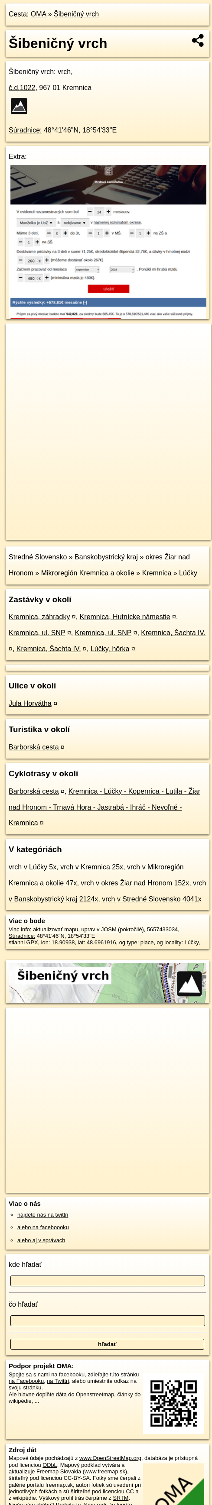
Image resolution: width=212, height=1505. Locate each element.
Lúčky (188, 573)
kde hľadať (25, 1264)
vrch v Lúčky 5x (32, 867)
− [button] (20, 351)
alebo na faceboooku (43, 1227)
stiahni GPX (23, 942)
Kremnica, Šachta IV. (173, 632)
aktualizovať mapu (55, 929)
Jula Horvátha (30, 703)
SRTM (120, 1498)
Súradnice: (25, 130)
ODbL (49, 1465)
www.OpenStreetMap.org (110, 1458)
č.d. (22, 87)
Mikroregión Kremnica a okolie (87, 573)
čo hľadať (23, 1304)
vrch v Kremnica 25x (91, 867)
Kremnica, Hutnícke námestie (125, 616)
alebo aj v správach (41, 1240)
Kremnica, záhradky (39, 616)
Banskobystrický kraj (106, 557)
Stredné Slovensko (38, 557)
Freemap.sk (114, 526)
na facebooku (68, 1374)
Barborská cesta (34, 747)
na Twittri (58, 1381)
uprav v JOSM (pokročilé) (112, 929)
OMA (38, 14)
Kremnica (157, 573)
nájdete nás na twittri (42, 1214)
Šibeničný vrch (76, 14)
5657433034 (162, 929)
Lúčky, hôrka (110, 648)
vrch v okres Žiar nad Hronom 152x (135, 883)
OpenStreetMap (69, 526)
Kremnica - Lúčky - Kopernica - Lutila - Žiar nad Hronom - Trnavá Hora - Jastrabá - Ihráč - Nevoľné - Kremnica (104, 807)
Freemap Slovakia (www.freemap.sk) (81, 1471)
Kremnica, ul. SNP (37, 632)
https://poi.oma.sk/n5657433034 (45, 533)
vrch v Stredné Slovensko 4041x (151, 899)
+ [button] (20, 338)
